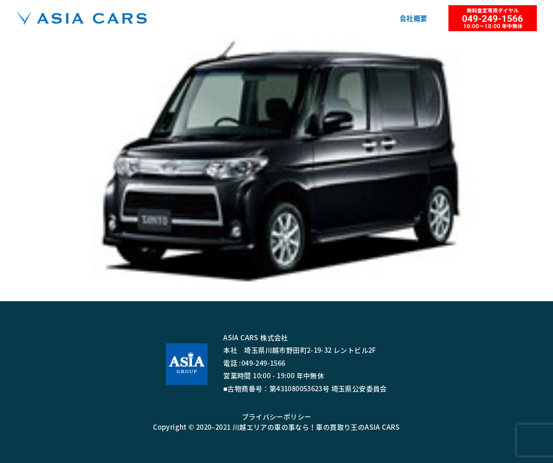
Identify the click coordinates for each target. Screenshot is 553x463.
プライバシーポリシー (277, 416)
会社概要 (414, 18)
